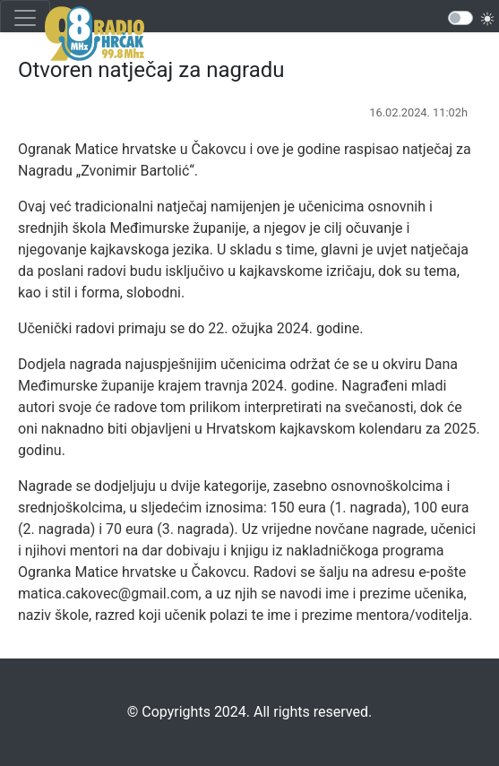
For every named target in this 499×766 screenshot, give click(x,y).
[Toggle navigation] (25, 18)
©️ (133, 711)
